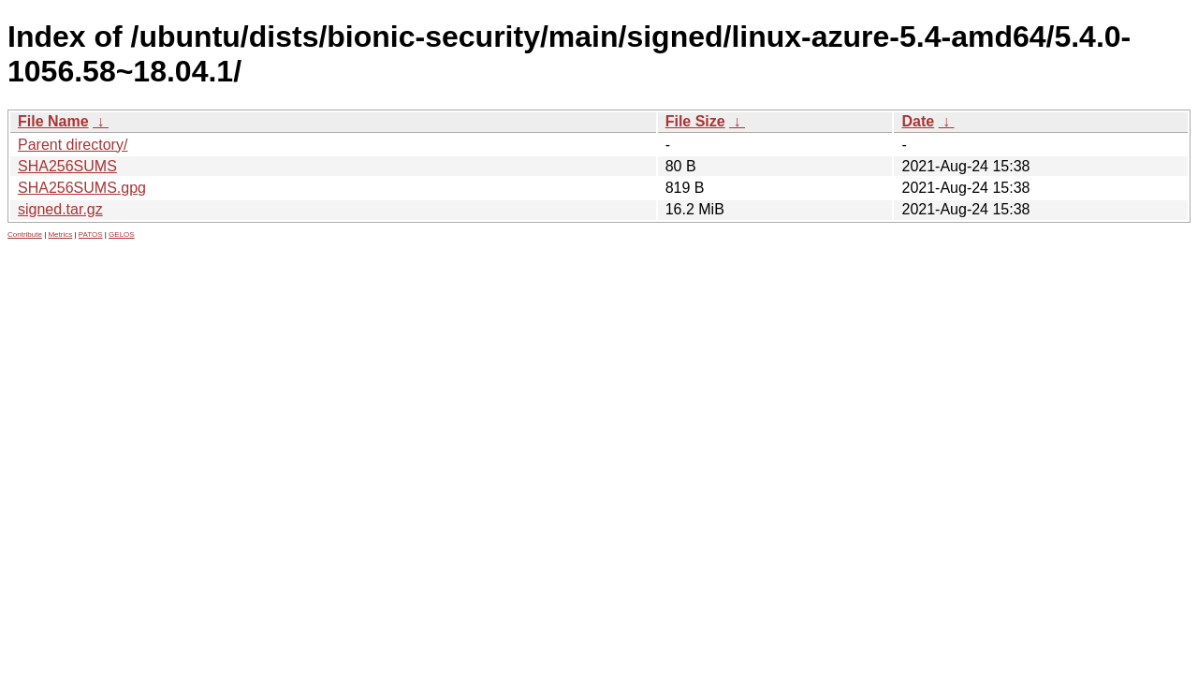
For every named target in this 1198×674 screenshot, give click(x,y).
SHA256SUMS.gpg (82, 188)
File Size (695, 121)
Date (917, 121)
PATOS (91, 234)
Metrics (60, 234)
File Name (53, 121)
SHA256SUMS (67, 166)
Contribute (24, 234)
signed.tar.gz (60, 209)
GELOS (122, 234)
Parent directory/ (72, 145)
